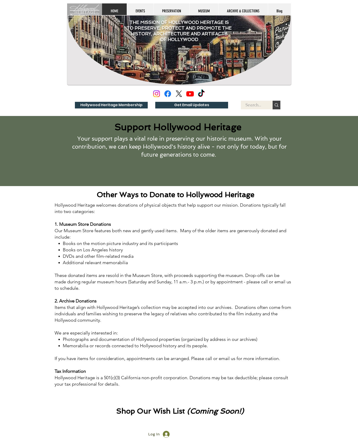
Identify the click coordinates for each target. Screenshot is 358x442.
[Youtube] (190, 93)
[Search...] (253, 105)
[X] (178, 93)
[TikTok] (201, 93)
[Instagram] (156, 93)
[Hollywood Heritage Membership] (111, 105)
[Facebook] (167, 93)
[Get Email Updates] (191, 105)
